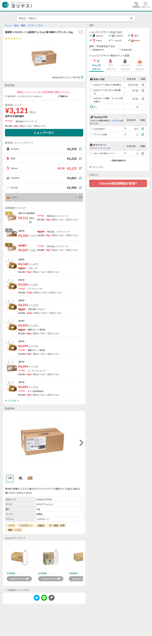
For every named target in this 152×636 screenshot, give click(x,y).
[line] (44, 598)
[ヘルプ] (125, 129)
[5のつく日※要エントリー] (142, 153)
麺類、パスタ (27, 25)
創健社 (41, 525)
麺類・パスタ (14, 530)
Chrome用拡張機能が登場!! (118, 183)
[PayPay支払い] (142, 129)
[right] (81, 442)
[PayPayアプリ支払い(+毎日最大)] (143, 85)
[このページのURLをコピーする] (51, 598)
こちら (113, 120)
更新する (63, 96)
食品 (16, 25)
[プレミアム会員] (142, 135)
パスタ (39, 25)
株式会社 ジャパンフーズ (26, 121)
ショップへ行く (44, 132)
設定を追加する (118, 160)
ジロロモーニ (26, 525)
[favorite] (81, 32)
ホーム (8, 25)
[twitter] (36, 598)
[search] (131, 18)
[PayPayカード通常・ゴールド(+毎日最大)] (143, 99)
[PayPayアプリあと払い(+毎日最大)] (143, 90)
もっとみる (12, 400)
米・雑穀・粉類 (57, 525)
